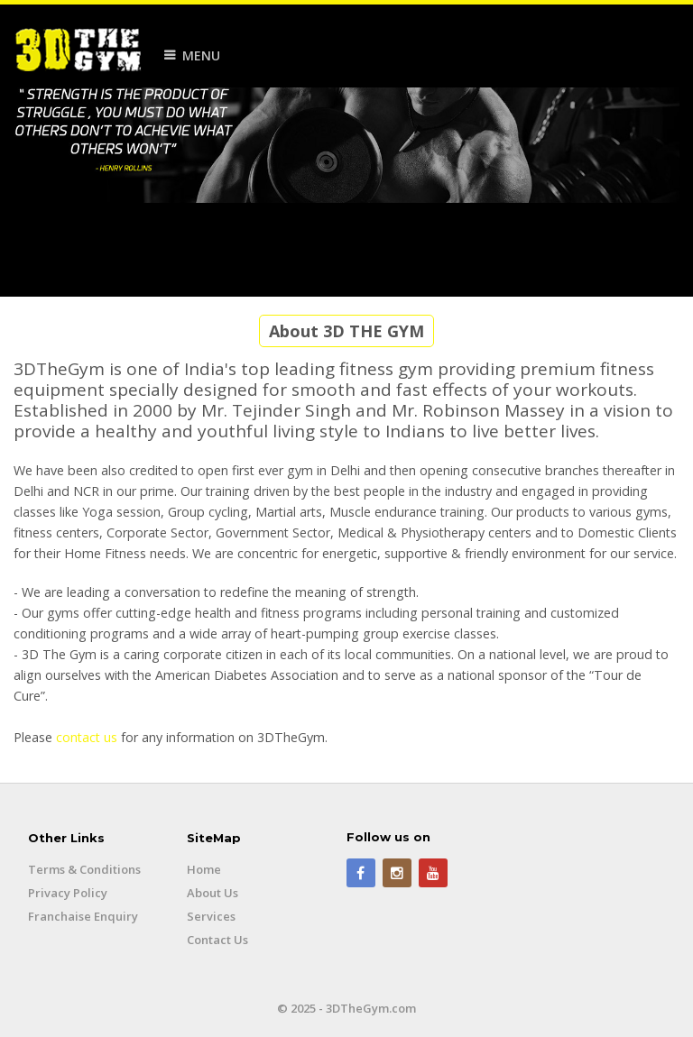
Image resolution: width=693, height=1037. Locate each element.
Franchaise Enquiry (83, 916)
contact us (86, 737)
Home (204, 869)
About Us (212, 893)
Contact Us (217, 939)
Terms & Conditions (84, 869)
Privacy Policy (67, 893)
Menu (201, 55)
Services (211, 916)
